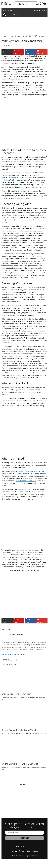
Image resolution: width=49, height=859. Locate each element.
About (28, 851)
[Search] (4, 14)
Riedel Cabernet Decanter (26, 481)
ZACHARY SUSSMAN (16, 634)
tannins (17, 228)
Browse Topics (40, 10)
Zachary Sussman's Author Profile (13, 654)
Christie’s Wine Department (12, 180)
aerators (24, 552)
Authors (14, 851)
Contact (21, 851)
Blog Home (7, 10)
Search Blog (13, 14)
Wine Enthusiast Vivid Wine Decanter (32, 474)
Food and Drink (14, 660)
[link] (7, 52)
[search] (36, 3)
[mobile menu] (10, 3)
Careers (35, 851)
